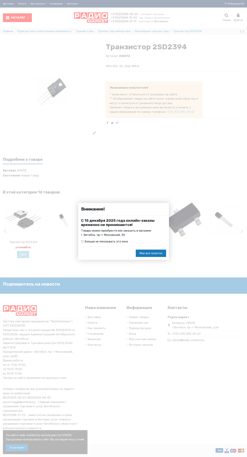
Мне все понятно (150, 253)
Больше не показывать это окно (107, 241)
